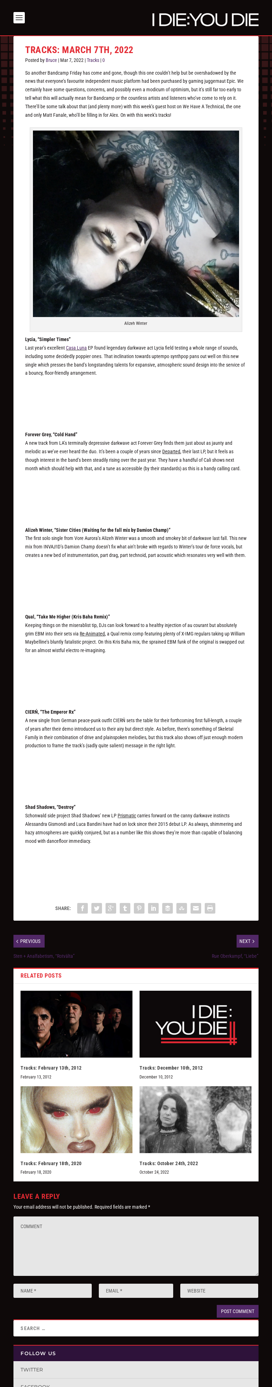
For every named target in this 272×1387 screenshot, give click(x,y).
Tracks (93, 60)
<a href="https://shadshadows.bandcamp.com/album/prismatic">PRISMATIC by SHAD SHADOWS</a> (135, 866)
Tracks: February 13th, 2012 (51, 1068)
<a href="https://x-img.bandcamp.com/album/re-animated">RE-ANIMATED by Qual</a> (135, 676)
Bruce (51, 60)
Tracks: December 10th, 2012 (171, 1068)
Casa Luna (76, 348)
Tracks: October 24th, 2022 (169, 1163)
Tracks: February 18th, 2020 (51, 1163)
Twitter (32, 1369)
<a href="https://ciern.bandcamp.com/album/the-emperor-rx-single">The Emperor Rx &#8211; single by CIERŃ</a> (135, 771)
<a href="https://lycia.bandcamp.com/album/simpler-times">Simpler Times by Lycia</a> (135, 399)
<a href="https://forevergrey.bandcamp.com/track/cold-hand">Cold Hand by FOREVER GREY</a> (135, 494)
